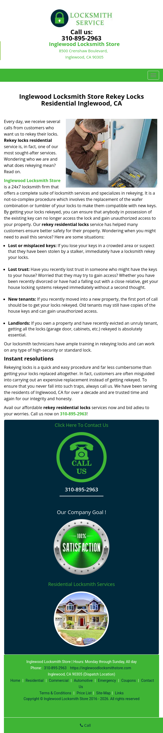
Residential (35, 680)
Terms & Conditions (55, 693)
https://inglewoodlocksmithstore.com (100, 668)
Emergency (107, 680)
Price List (84, 693)
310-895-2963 (82, 38)
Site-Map (103, 693)
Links (119, 693)
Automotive (83, 680)
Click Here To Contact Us (81, 425)
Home (15, 680)
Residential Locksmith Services (81, 584)
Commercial (58, 680)
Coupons (128, 680)
